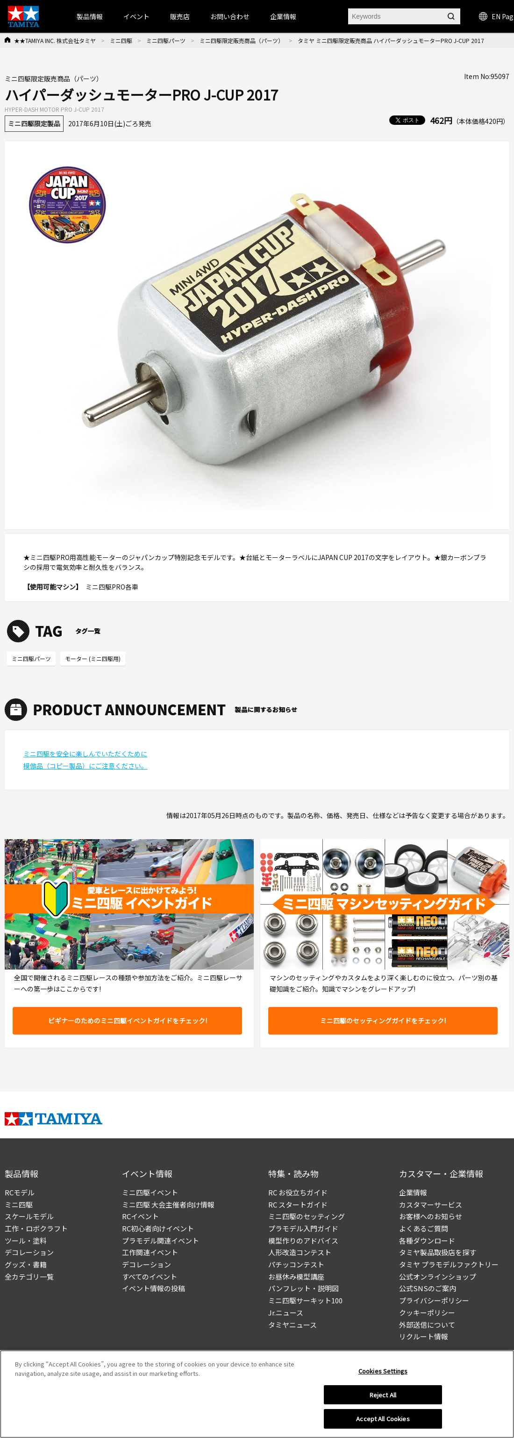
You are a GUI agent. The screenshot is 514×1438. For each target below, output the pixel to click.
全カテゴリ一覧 (29, 1276)
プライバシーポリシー (434, 1300)
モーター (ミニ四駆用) (93, 658)
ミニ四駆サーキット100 (305, 1300)
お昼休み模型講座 (296, 1276)
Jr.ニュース (285, 1312)
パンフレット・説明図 (303, 1288)
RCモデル (20, 1192)
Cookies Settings (382, 1375)
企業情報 (413, 1192)
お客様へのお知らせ (430, 1216)
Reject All (383, 1399)
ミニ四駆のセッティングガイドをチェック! (383, 1020)
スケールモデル (29, 1216)
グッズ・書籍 (26, 1264)
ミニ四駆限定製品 (34, 123)
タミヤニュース (292, 1325)
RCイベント (140, 1216)
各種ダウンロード (427, 1240)
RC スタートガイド (298, 1204)
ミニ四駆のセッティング (306, 1216)
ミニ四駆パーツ (166, 40)
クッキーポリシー (427, 1312)
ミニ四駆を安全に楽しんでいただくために (85, 753)
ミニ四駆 (121, 40)
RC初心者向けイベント (158, 1228)
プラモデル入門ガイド (303, 1228)
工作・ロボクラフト (36, 1228)
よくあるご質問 (423, 1228)
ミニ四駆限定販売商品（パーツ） (242, 40)
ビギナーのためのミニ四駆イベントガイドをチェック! (127, 1020)
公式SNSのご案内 (427, 1288)
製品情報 (90, 16)
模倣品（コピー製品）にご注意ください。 (85, 765)
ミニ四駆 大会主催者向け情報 (168, 1204)
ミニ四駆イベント (150, 1192)
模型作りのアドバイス (303, 1240)
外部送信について (427, 1325)
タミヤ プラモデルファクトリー (449, 1264)
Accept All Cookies (382, 1423)
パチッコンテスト (296, 1264)
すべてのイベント (149, 1276)
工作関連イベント (150, 1252)
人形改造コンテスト (299, 1252)
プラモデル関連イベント (160, 1240)
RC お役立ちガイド (298, 1192)
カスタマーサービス (430, 1204)
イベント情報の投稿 (153, 1288)
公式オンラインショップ (437, 1276)
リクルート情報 (423, 1336)
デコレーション (29, 1252)
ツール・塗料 (26, 1240)
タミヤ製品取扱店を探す (437, 1252)
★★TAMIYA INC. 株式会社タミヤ (55, 40)
